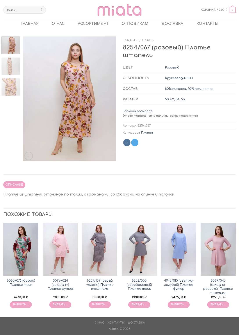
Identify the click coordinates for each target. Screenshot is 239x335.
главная (30, 24)
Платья (148, 40)
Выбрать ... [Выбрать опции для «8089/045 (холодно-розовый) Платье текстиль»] (218, 304)
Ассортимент (93, 24)
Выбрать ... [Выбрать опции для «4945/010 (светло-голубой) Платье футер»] (179, 304)
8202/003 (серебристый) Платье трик (139, 284)
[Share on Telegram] (134, 142)
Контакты (207, 24)
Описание (14, 184)
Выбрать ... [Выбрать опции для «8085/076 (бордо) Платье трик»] (21, 304)
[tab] (14, 184)
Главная (130, 40)
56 (183, 99)
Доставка (172, 24)
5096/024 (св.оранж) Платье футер (60, 284)
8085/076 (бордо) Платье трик (21, 282)
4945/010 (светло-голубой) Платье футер (179, 284)
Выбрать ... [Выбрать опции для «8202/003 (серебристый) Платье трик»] (139, 304)
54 (177, 99)
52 (172, 99)
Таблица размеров (137, 111)
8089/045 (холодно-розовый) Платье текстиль (218, 287)
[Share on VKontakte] (126, 142)
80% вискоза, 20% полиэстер (189, 89)
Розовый (172, 67)
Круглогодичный (179, 78)
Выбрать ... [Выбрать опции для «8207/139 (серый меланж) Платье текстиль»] (100, 304)
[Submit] (41, 10)
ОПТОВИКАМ (135, 24)
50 (167, 99)
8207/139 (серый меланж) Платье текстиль (100, 284)
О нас (58, 24)
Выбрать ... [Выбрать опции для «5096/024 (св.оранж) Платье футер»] (60, 304)
